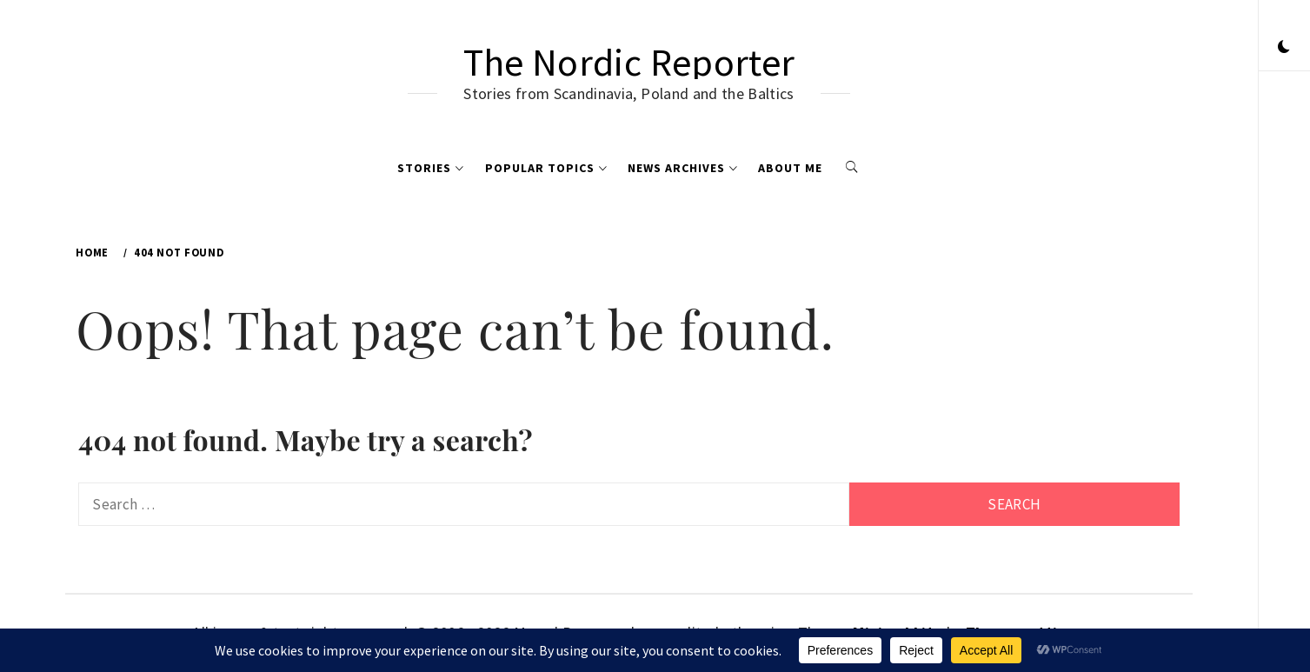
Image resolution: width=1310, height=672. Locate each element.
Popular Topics (546, 168)
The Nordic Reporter (629, 62)
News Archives (683, 168)
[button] (1284, 47)
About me (790, 168)
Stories (430, 168)
